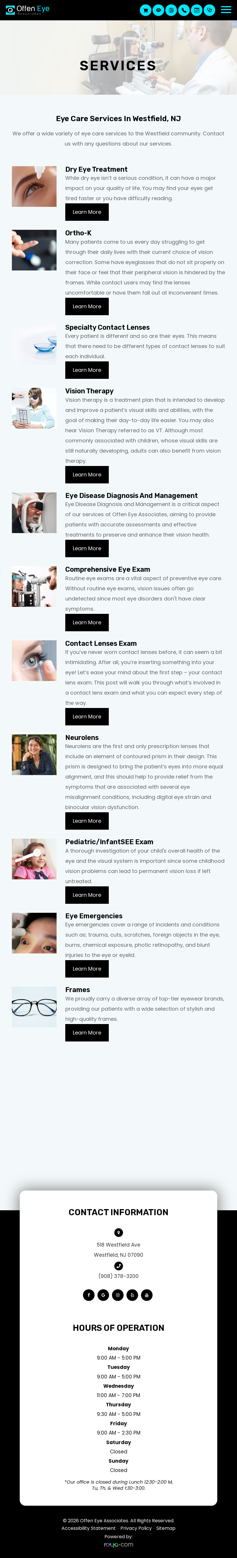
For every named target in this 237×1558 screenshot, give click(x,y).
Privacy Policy (136, 1528)
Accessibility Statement (88, 1528)
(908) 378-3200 (118, 1276)
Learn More (87, 212)
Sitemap (166, 1528)
